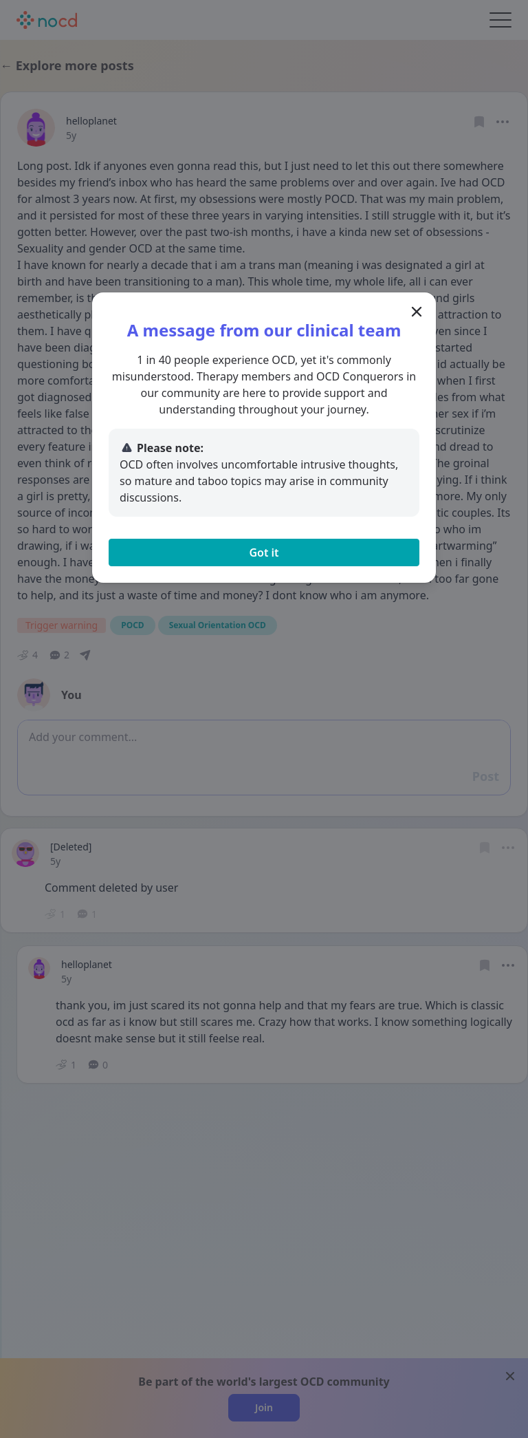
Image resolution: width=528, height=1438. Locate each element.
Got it (263, 552)
